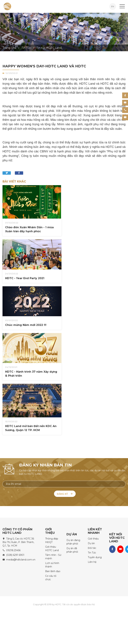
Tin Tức (92, 551)
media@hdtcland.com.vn (20, 558)
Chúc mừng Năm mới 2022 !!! (19, 314)
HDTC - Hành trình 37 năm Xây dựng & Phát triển (31, 361)
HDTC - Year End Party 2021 (18, 267)
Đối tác (92, 547)
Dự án (91, 542)
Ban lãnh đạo (52, 570)
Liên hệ (92, 561)
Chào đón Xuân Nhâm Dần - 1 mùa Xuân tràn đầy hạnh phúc (29, 229)
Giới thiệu (93, 537)
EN (112, 6)
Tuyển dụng (95, 556)
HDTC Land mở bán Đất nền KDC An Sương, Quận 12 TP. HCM (30, 428)
